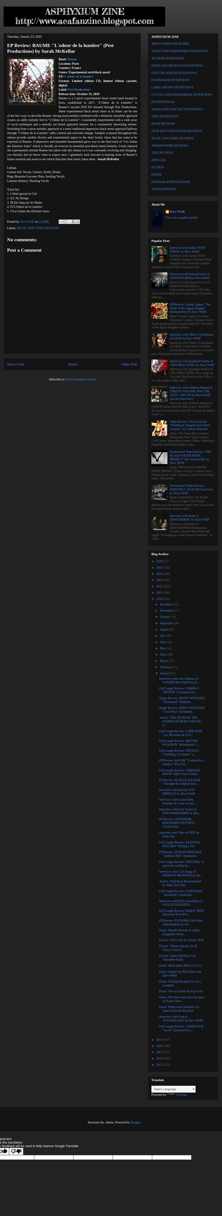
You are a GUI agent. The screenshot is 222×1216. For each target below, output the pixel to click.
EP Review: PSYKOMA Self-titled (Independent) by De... (181, 922)
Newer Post (15, 364)
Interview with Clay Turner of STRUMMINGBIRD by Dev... (180, 811)
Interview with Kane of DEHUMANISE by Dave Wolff (189, 517)
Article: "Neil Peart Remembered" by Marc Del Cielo (180, 883)
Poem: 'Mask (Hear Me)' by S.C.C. (181, 965)
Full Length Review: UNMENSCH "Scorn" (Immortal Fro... (181, 1028)
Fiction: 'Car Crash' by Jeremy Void (181, 940)
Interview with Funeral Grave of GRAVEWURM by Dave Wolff (190, 276)
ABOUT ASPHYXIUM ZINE (170, 43)
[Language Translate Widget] (173, 1089)
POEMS (156, 174)
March (164, 661)
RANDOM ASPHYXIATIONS (170, 182)
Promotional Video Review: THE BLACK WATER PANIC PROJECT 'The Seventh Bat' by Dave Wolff (190, 457)
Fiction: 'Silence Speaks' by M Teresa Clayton (178, 947)
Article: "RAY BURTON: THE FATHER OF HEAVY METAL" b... (180, 721)
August (165, 629)
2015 (159, 1064)
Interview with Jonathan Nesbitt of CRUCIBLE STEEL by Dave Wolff (192, 363)
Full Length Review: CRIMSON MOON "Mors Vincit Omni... (179, 772)
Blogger (135, 1122)
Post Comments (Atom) (80, 379)
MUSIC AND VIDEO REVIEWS (38, 228)
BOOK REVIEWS (163, 123)
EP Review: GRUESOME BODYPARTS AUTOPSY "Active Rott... (177, 822)
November (167, 610)
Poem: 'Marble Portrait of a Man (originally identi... (179, 932)
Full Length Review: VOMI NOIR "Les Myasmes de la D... (180, 733)
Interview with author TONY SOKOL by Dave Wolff (188, 249)
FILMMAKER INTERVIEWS (170, 80)
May (163, 648)
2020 (159, 599)
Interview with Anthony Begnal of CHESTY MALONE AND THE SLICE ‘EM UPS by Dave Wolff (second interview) (191, 393)
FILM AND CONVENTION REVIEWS (176, 131)
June (163, 642)
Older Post (129, 364)
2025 (159, 567)
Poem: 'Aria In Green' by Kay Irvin (181, 991)
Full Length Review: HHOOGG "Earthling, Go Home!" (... (179, 752)
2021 (159, 592)
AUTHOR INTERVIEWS (167, 58)
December (166, 604)
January (165, 673)
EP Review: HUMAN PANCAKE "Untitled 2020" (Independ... (180, 854)
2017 (159, 1052)
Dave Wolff (177, 211)
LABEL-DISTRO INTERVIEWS (172, 87)
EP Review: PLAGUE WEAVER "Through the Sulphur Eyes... (179, 782)
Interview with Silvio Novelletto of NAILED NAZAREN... (181, 903)
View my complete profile (182, 217)
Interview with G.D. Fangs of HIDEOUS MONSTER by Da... (180, 873)
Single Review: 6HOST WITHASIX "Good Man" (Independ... (182, 709)
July (163, 635)
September (167, 623)
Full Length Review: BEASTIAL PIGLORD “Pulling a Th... (180, 844)
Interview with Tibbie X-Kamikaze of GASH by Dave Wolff (191, 336)
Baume (72, 59)
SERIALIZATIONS (163, 189)
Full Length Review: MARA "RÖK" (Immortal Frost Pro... (182, 912)
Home (72, 364)
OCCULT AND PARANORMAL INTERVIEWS (181, 94)
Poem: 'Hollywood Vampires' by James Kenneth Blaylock (179, 1008)
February (166, 667)
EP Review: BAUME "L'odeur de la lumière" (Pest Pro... (181, 762)
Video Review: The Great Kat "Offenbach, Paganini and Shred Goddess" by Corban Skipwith (190, 425)
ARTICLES (158, 160)
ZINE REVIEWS (162, 152)
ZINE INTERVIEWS (164, 116)
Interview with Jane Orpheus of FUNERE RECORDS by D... (179, 680)
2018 (159, 1046)
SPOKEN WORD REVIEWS (169, 145)
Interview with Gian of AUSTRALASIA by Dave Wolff (181, 1018)
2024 (159, 574)
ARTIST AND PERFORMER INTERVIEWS (179, 51)
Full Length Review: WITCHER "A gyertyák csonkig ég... (181, 863)
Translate (177, 1094)
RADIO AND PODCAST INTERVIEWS (177, 109)
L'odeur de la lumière (78, 76)
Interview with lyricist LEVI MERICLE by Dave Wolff (177, 791)
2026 (159, 561)
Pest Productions (79, 89)
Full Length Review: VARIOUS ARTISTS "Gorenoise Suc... (179, 690)
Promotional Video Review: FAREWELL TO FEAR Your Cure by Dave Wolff (191, 489)
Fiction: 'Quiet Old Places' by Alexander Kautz (177, 957)
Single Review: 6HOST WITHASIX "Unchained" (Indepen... (182, 700)
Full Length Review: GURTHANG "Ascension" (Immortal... (181, 893)
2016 (159, 1058)
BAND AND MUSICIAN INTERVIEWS (177, 65)
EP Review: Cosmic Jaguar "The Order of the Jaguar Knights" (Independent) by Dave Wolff (190, 308)
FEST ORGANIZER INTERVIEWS (174, 73)
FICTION (157, 167)
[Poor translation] (16, 1151)
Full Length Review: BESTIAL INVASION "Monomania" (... (179, 742)
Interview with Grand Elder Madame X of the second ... (178, 801)
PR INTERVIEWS (163, 102)
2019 (159, 1039)
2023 (159, 580)
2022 (159, 586)
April (163, 654)
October (165, 617)
